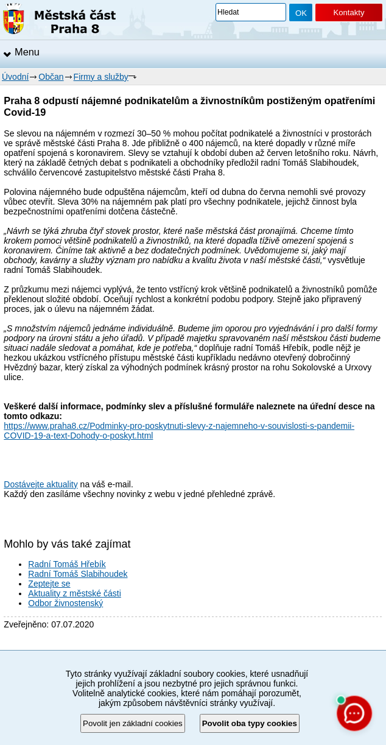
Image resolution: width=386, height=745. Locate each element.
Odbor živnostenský (65, 603)
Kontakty (348, 12)
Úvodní (15, 77)
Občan (50, 77)
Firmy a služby (101, 77)
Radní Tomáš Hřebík (66, 564)
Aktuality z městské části (74, 593)
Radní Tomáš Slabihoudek (77, 574)
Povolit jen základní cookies (133, 723)
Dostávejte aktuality (40, 484)
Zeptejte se (49, 583)
